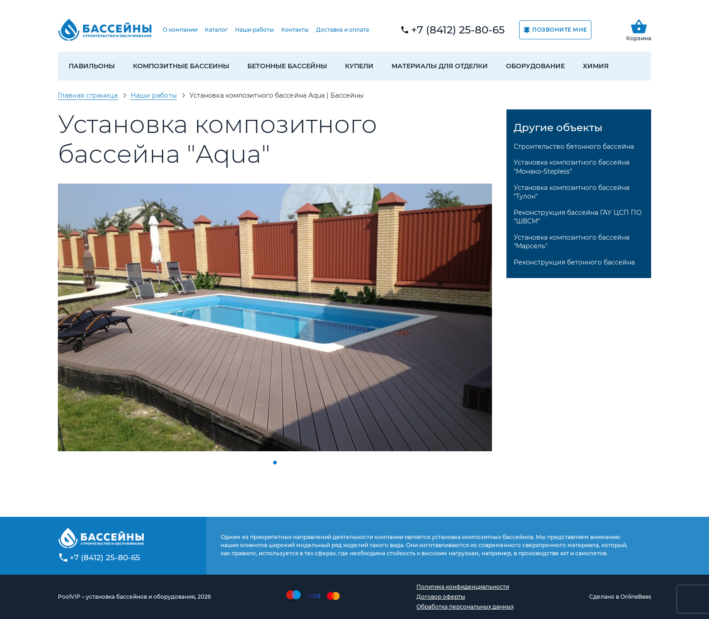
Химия (596, 66)
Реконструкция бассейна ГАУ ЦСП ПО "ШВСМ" (578, 217)
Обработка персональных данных (465, 606)
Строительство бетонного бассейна (574, 146)
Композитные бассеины (181, 66)
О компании (180, 29)
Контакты (295, 29)
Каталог (216, 29)
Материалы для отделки (440, 66)
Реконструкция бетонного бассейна (574, 262)
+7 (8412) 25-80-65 (458, 30)
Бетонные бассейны (287, 66)
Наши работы (254, 29)
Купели (359, 66)
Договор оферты (440, 596)
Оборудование (535, 66)
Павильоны (92, 66)
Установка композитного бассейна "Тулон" (571, 192)
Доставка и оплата (342, 29)
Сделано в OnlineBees (620, 596)
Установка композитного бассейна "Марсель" (571, 241)
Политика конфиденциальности (462, 586)
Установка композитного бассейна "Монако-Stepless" (571, 166)
